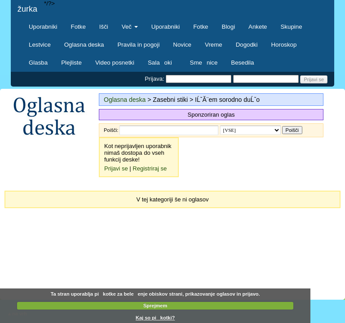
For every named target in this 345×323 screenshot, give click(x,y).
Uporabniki (43, 26)
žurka (27, 8)
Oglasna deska (84, 44)
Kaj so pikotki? (155, 317)
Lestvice (40, 44)
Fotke (78, 26)
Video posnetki (114, 62)
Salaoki (162, 62)
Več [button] (130, 26)
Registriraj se (150, 168)
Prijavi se (116, 168)
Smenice (204, 62)
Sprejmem (155, 305)
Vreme (213, 44)
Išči (103, 26)
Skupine (291, 26)
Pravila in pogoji (138, 44)
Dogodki (247, 44)
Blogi (228, 26)
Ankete (257, 26)
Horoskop (283, 44)
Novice (182, 44)
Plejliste (71, 62)
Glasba (38, 62)
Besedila (242, 62)
